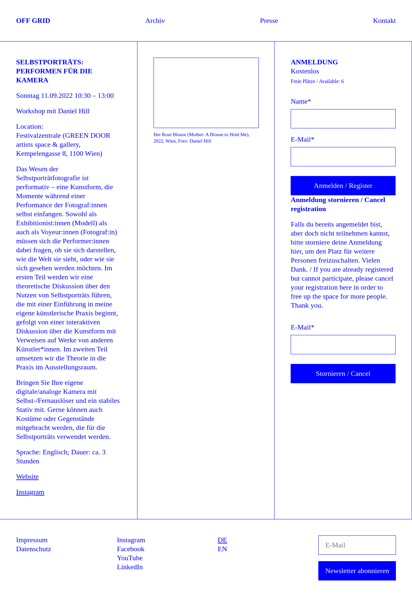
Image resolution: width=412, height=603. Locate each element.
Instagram (30, 492)
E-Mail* (302, 139)
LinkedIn (130, 567)
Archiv (155, 20)
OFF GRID (33, 20)
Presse (269, 20)
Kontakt (384, 20)
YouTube (130, 558)
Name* (301, 101)
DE (222, 540)
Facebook (131, 549)
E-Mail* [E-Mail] (302, 327)
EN (222, 549)
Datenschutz (33, 549)
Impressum (32, 540)
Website (27, 476)
